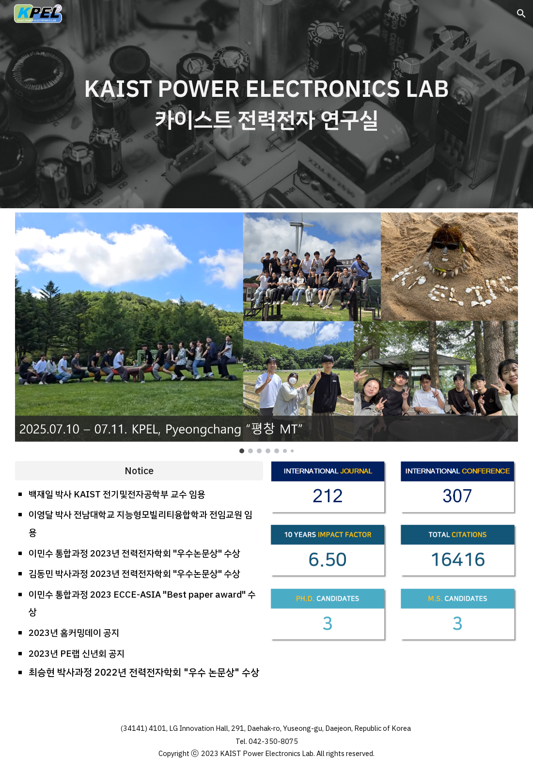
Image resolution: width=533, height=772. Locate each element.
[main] (266, 104)
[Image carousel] (266, 332)
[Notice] (139, 471)
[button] (521, 13)
